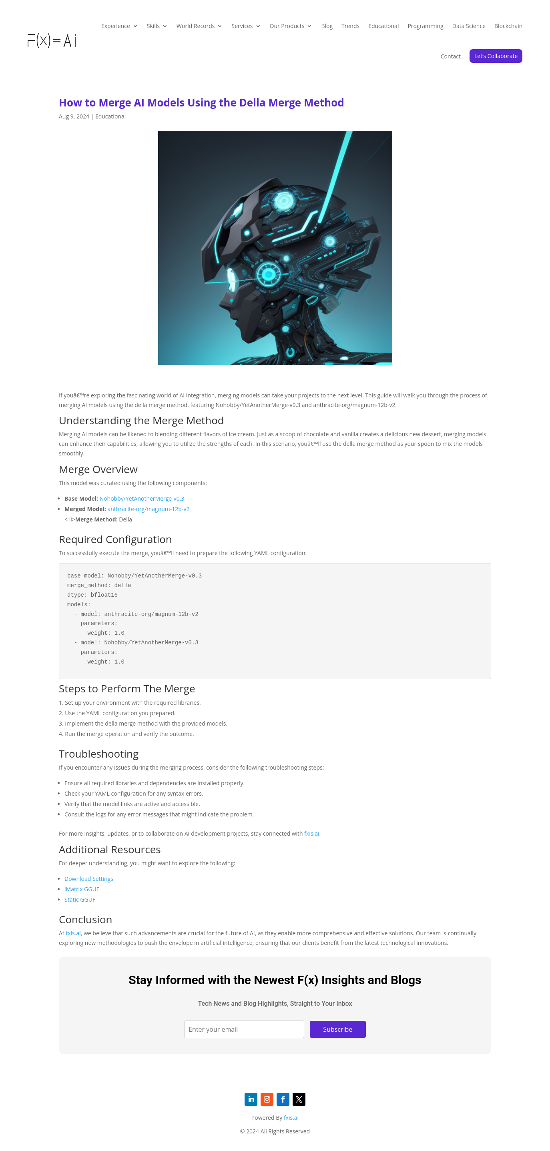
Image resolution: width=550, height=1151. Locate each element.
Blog (327, 26)
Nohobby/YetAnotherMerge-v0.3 (142, 498)
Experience (115, 26)
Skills (153, 26)
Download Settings (88, 878)
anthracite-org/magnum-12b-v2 (148, 509)
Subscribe (337, 1029)
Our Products (287, 26)
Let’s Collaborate (496, 56)
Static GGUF (79, 899)
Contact (451, 56)
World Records (196, 26)
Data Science (469, 26)
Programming (425, 26)
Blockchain (508, 26)
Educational (383, 26)
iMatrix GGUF (81, 889)
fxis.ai (311, 833)
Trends (350, 26)
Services (242, 26)
